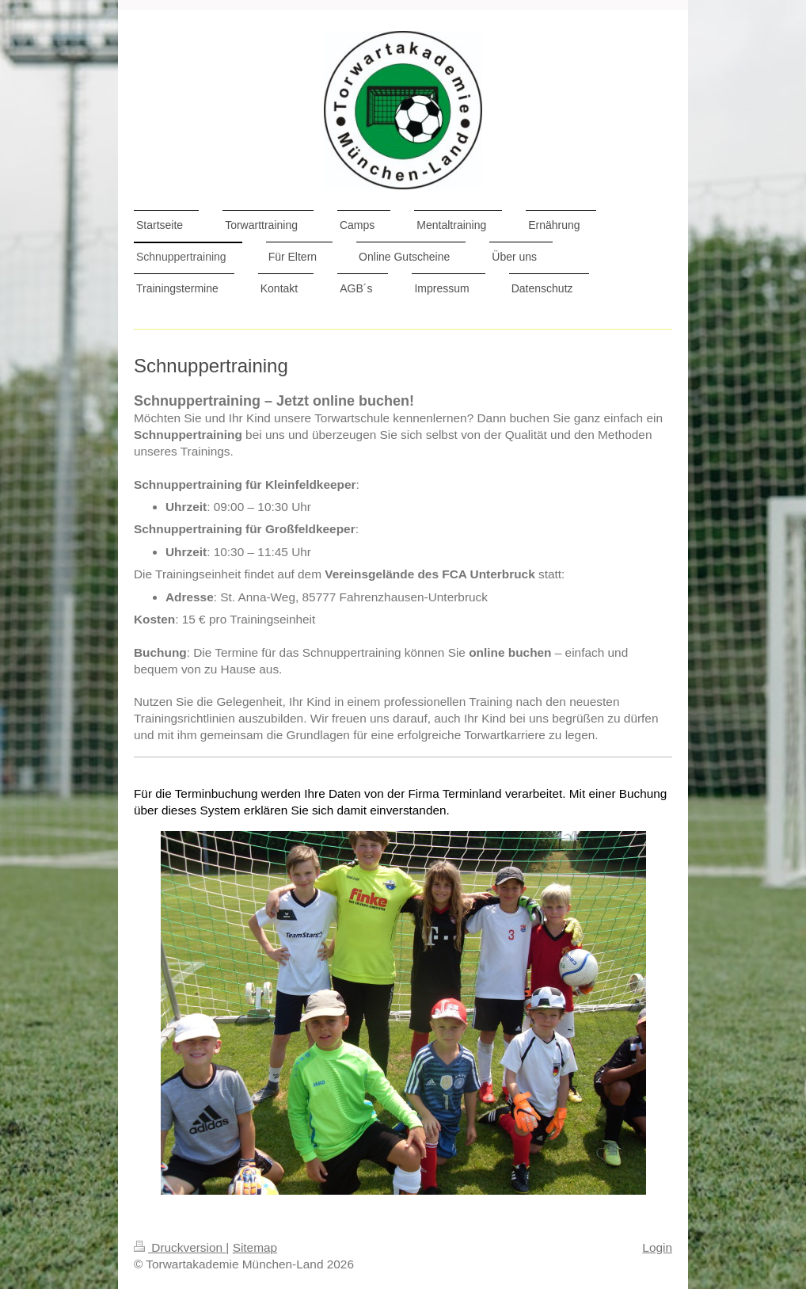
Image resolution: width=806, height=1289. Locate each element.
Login (657, 1247)
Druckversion (180, 1247)
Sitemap (255, 1247)
